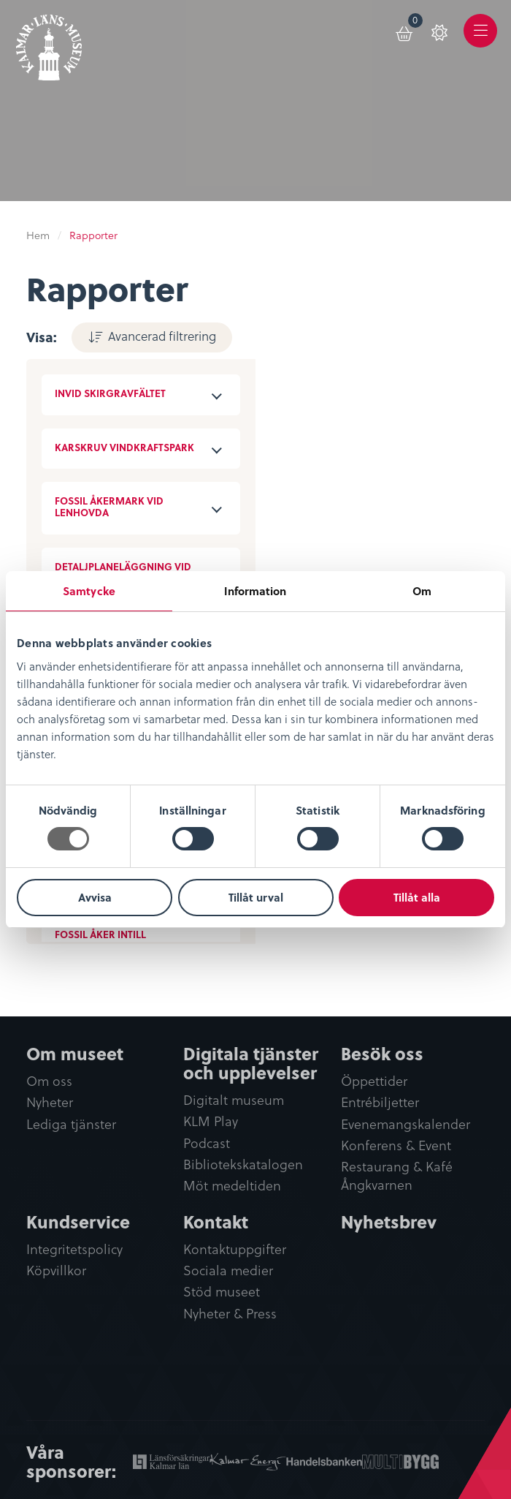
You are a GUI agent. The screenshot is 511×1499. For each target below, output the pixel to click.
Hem (38, 235)
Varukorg (415, 22)
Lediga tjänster (71, 1124)
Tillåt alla (416, 897)
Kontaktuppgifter (234, 1249)
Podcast (206, 1143)
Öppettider (374, 1081)
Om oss (49, 1081)
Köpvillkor (56, 1270)
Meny (481, 41)
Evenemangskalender (405, 1124)
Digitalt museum (233, 1100)
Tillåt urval (255, 897)
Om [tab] (421, 591)
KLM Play (210, 1121)
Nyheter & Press (230, 1313)
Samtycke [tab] (89, 591)
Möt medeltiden (232, 1186)
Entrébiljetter (380, 1102)
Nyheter (49, 1102)
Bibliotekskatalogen (243, 1164)
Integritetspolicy (74, 1249)
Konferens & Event (396, 1145)
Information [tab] (255, 591)
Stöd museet (221, 1292)
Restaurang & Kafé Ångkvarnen (397, 1176)
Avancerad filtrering (162, 335)
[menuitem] (405, 31)
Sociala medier (228, 1270)
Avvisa (95, 897)
